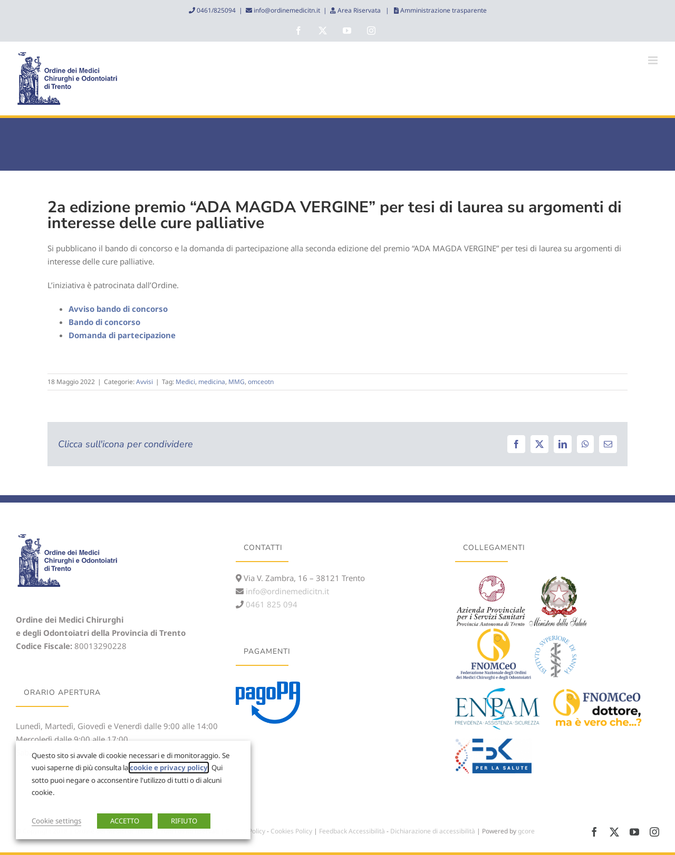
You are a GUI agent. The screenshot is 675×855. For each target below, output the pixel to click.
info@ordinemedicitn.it (286, 10)
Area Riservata (359, 10)
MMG (236, 381)
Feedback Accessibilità (352, 831)
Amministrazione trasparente (443, 10)
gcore (526, 831)
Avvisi (144, 381)
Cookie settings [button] (56, 820)
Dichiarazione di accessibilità (432, 831)
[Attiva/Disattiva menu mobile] (653, 60)
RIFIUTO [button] (184, 820)
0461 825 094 (270, 604)
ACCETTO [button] (124, 820)
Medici (185, 381)
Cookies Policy (291, 831)
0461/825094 (215, 10)
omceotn (261, 381)
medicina (211, 381)
